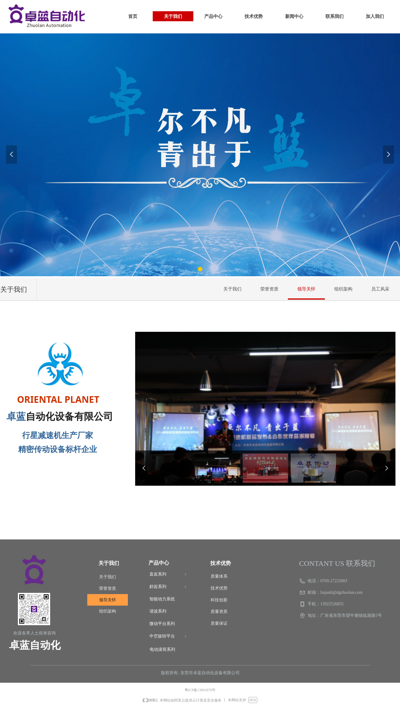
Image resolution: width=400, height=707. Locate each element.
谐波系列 (157, 611)
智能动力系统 (162, 599)
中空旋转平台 (168, 636)
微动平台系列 (162, 623)
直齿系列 (168, 574)
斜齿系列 (168, 587)
